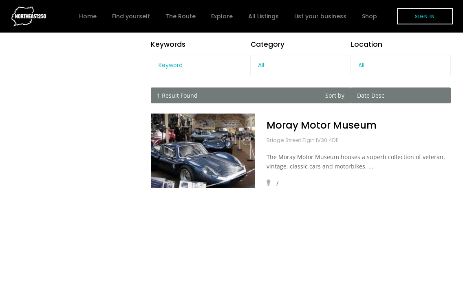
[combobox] (300, 65)
